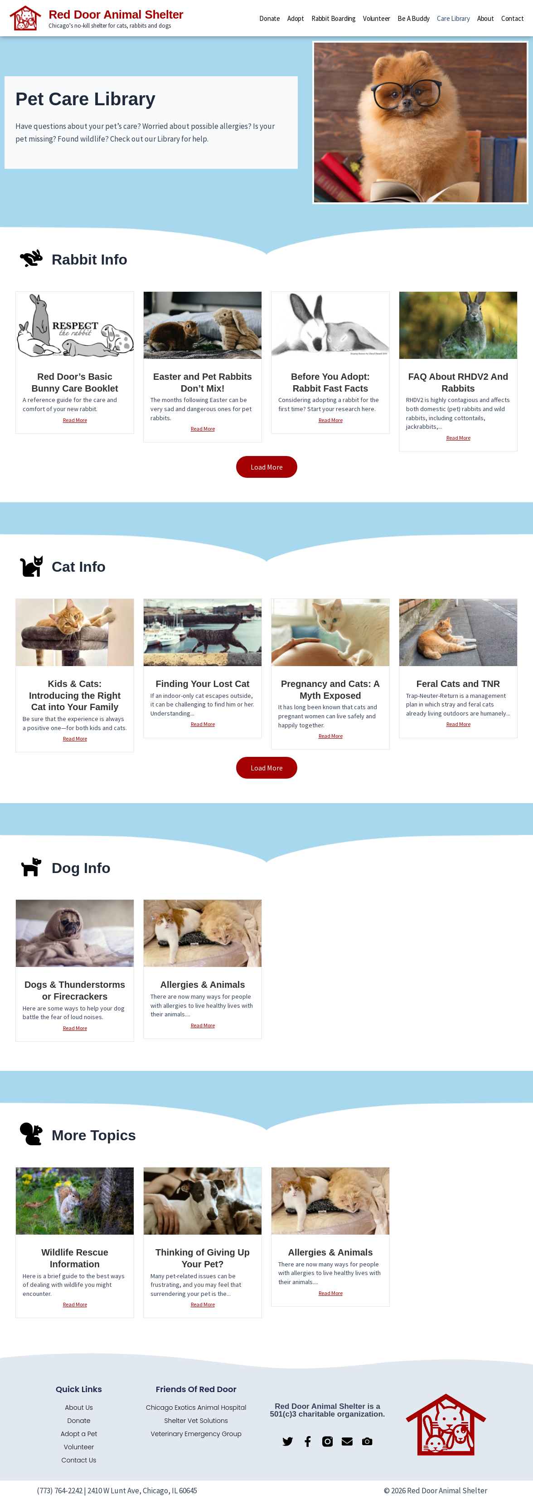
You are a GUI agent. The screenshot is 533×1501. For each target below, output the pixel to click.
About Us (79, 1407)
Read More (75, 420)
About (485, 18)
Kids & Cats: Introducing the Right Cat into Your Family (75, 695)
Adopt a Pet (79, 1433)
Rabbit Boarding (333, 18)
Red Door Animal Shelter (115, 15)
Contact (512, 18)
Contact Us (79, 1460)
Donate (269, 18)
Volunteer (376, 18)
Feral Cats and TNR (458, 684)
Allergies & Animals (202, 985)
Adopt (295, 18)
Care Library (453, 18)
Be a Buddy (413, 18)
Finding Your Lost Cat (202, 684)
